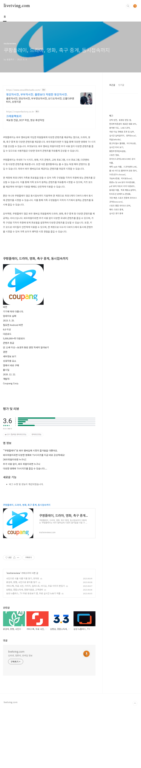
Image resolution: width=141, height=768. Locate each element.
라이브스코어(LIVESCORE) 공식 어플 (122, 160)
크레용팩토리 (13, 116)
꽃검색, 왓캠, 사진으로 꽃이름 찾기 (21, 640)
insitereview (13, 631)
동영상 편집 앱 (125, 120)
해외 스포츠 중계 (116, 209)
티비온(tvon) (126, 178)
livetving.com (17, 6)
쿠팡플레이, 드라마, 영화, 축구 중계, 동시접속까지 (27, 563)
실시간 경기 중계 (116, 213)
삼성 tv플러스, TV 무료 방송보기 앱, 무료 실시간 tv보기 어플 (33, 652)
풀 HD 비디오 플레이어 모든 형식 (123, 170)
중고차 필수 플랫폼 (117, 143)
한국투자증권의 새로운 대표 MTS (122, 123)
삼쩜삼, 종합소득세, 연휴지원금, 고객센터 (24, 648)
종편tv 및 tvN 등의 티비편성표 (122, 182)
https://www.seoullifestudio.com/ (23, 90)
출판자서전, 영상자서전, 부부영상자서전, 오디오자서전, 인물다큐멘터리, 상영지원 (40, 100)
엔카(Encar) (131, 135)
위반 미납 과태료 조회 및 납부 (121, 131)
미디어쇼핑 (131, 143)
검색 (128, 6)
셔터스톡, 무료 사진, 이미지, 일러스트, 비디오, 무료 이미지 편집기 (35, 644)
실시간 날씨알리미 (116, 135)
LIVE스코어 (125, 127)
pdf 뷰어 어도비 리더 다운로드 (122, 186)
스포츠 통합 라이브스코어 (119, 205)
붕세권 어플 (114, 190)
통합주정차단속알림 (117, 151)
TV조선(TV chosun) (117, 174)
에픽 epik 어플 (115, 166)
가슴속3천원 (114, 178)
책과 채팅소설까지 (128, 190)
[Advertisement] (49, 424)
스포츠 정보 (114, 155)
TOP (135, 762)
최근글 (112, 84)
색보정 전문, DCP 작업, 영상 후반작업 (25, 120)
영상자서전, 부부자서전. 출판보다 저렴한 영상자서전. (37, 94)
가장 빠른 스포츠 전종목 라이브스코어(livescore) (123, 199)
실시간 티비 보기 (116, 147)
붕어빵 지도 (114, 127)
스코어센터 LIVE (130, 166)
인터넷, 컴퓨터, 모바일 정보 (20, 714)
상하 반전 (113, 120)
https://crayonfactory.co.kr (20, 111)
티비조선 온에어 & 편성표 (119, 193)
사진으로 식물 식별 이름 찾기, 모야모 (22, 637)
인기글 (121, 84)
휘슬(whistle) (115, 139)
